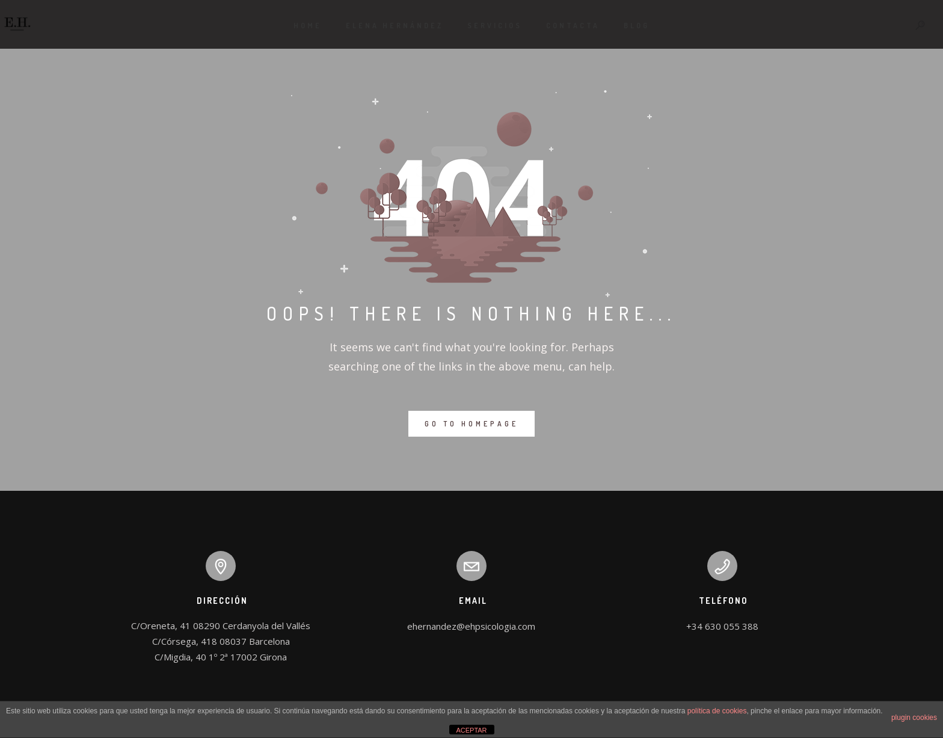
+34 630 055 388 (722, 626)
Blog (637, 25)
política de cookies (717, 711)
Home (307, 25)
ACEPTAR (471, 730)
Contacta (573, 25)
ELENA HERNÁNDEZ (394, 25)
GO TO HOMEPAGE (471, 423)
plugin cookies (914, 717)
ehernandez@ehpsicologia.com (471, 626)
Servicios (494, 25)
